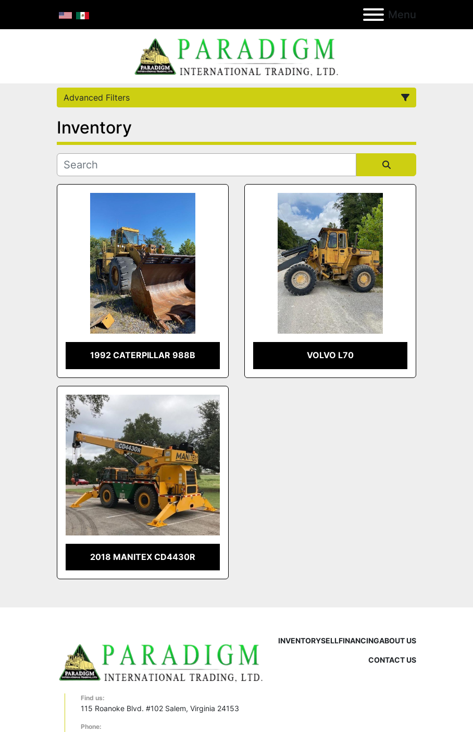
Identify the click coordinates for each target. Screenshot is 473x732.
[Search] (206, 164)
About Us (397, 640)
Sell (330, 640)
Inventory (299, 640)
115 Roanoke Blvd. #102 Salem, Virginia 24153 (160, 708)
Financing (359, 640)
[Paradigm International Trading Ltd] (161, 661)
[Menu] (373, 14)
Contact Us (392, 659)
